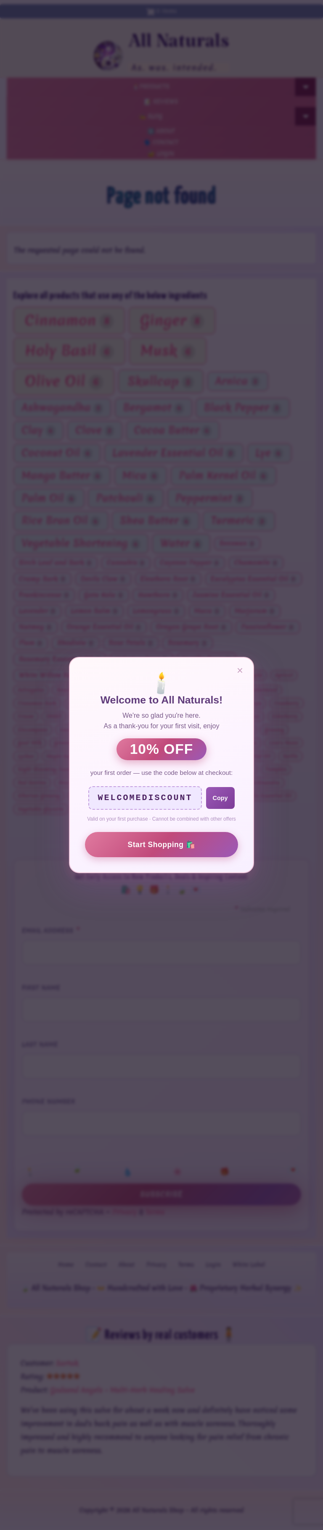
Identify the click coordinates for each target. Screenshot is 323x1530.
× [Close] (240, 670)
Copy (220, 798)
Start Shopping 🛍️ (162, 844)
